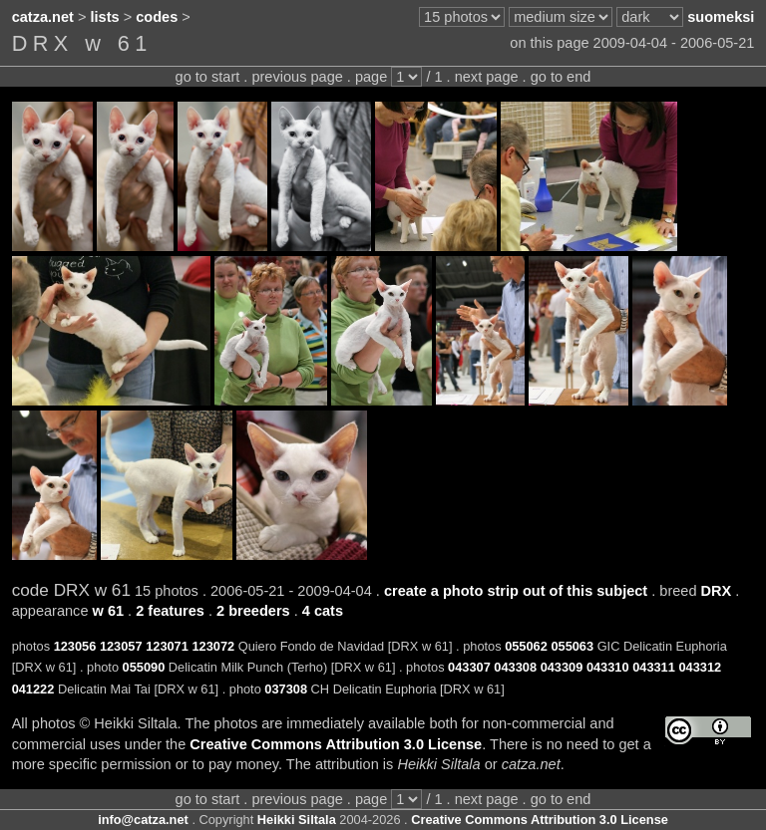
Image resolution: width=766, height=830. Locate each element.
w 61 (109, 611)
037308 (285, 689)
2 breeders (253, 611)
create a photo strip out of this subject (515, 591)
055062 (526, 646)
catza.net (43, 17)
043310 (607, 667)
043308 (515, 667)
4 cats (322, 611)
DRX (716, 591)
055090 (144, 667)
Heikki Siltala (296, 819)
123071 (167, 646)
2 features (170, 611)
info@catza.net (143, 819)
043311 (653, 667)
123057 (121, 646)
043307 (469, 667)
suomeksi (720, 17)
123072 (213, 646)
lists (105, 17)
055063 (572, 646)
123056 (75, 646)
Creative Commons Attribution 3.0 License (336, 744)
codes (157, 17)
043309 (562, 667)
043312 (699, 667)
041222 (33, 689)
